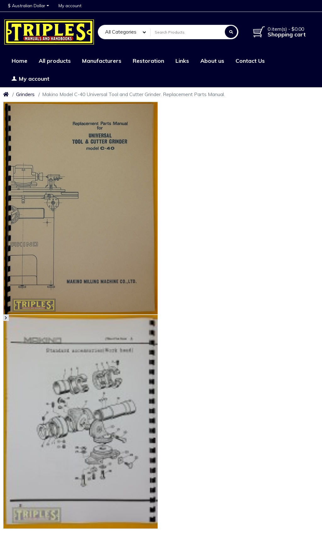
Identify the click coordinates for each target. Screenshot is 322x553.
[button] (28, 5)
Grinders (25, 94)
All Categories (120, 32)
